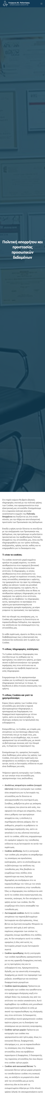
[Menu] (41, 3)
